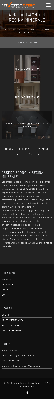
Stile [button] (16, 154)
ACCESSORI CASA (10, 325)
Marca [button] (9, 149)
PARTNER (6, 289)
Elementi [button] (24, 149)
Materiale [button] (42, 149)
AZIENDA (6, 279)
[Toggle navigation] (48, 5)
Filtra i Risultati (27, 42)
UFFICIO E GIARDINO (12, 330)
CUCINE (6, 314)
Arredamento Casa (12, 29)
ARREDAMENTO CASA (13, 320)
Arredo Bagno (29, 29)
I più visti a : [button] (33, 154)
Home (26, 26)
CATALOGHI (8, 284)
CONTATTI (7, 294)
